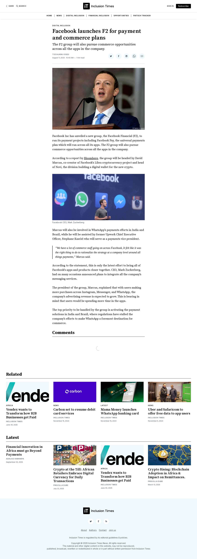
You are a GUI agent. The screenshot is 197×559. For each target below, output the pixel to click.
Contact (103, 530)
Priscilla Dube (60, 485)
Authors (93, 530)
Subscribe (183, 6)
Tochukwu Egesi (60, 54)
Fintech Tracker (142, 16)
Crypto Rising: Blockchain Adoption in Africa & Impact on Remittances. (168, 473)
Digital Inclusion (75, 16)
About (84, 530)
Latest (104, 405)
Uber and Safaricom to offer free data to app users (169, 412)
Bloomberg (91, 158)
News (59, 16)
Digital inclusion (61, 26)
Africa (9, 405)
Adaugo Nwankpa (15, 459)
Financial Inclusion (99, 16)
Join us (112, 530)
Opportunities (121, 16)
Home (49, 16)
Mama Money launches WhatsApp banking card (120, 412)
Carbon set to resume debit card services (74, 412)
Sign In (170, 6)
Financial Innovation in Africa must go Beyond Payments (24, 451)
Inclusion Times (14, 421)
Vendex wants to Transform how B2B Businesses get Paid (21, 413)
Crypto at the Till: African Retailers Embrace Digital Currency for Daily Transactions (73, 475)
